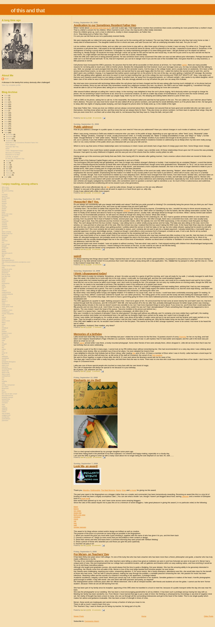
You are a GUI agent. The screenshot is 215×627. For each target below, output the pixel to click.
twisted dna (6, 399)
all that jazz (6, 198)
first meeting (157, 355)
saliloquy (5, 356)
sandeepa (5, 358)
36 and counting (7, 191)
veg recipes (6, 413)
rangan (4, 344)
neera (4, 317)
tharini (4, 392)
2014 (6, 119)
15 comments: (96, 610)
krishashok (5, 283)
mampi (4, 296)
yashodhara (6, 419)
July (7, 163)
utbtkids (4, 408)
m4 (3, 289)
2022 (6, 102)
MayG (4, 299)
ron (3, 351)
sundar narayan (80, 527)
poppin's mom (7, 333)
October (9, 138)
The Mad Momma (108, 490)
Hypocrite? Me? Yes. (86, 201)
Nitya (3, 322)
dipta (3, 239)
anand (4, 201)
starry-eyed (6, 374)
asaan (4, 208)
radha (4, 338)
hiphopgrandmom (8, 260)
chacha (4, 224)
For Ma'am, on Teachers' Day (91, 554)
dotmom (5, 240)
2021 (6, 104)
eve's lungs (6, 244)
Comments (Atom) (92, 621)
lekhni (4, 287)
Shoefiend (5, 363)
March (8, 171)
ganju (4, 249)
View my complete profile (11, 85)
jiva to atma (6, 274)
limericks (182, 337)
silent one (5, 365)
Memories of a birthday (88, 334)
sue (75, 523)
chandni (4, 226)
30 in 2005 (5, 189)
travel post (85, 498)
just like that (6, 276)
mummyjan (6, 312)
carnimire (5, 221)
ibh (3, 264)
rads (3, 340)
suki (3, 383)
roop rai (4, 353)
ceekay (4, 223)
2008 (6, 132)
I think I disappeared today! (90, 273)
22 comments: (96, 193)
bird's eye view (79, 515)
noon (3, 324)
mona (4, 308)
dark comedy (6, 232)
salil (75, 525)
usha (3, 406)
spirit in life (5, 372)
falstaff (4, 246)
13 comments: (97, 264)
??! (3, 192)
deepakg (5, 235)
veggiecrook (6, 415)
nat (75, 521)
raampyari (5, 337)
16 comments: (96, 249)
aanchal (4, 196)
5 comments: (96, 371)
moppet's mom (7, 310)
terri (3, 390)
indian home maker (8, 265)
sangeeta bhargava (8, 362)
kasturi (4, 278)
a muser (133, 490)
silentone (5, 367)
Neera (118, 490)
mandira (5, 297)
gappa (4, 251)
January (9, 175)
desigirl (4, 237)
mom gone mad (7, 306)
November (9, 136)
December (9, 134)
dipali (7, 79)
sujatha (4, 381)
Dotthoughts (95, 490)
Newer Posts (79, 616)
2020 (6, 106)
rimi (3, 346)
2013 (6, 121)
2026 (6, 95)
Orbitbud (5, 328)
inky (3, 267)
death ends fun (7, 233)
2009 (6, 130)
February (9, 173)
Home (144, 616)
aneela (4, 203)
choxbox (77, 517)
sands (4, 360)
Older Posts (208, 616)
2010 (6, 128)
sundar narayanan (8, 385)
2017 (6, 113)
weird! (77, 256)
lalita (3, 285)
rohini (4, 349)
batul (3, 212)
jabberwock (6, 271)
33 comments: (97, 118)
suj (3, 379)
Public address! (83, 126)
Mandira (86, 490)
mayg (76, 519)
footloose (5, 248)
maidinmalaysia (7, 294)
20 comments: (97, 457)
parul (3, 329)
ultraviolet (5, 401)
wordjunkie (5, 417)
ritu (3, 347)
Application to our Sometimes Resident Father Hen (105, 25)
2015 (6, 117)
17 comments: (97, 327)
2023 (6, 100)
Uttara (4, 411)
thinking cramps (7, 397)
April (7, 169)
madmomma (6, 292)
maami (4, 290)
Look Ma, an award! (86, 466)
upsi (3, 404)
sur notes (77, 511)
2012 (6, 124)
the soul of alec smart (9, 394)
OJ (3, 326)
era (3, 242)
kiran (3, 281)
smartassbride (7, 369)
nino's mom (6, 321)
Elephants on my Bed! (87, 380)
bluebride (5, 216)
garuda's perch (7, 253)
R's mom (5, 335)
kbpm (76, 507)
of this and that (28, 10)
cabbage (185, 496)
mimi (3, 303)
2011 (6, 126)
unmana (5, 402)
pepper (4, 331)
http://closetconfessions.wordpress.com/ (16, 262)
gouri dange (6, 258)
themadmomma (7, 395)
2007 (6, 177)
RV (3, 354)
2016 (6, 115)
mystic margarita (8, 313)
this (108, 187)
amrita (4, 200)
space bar (77, 513)
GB (3, 256)
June (8, 165)
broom (4, 219)
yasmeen (5, 420)
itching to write (7, 269)
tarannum (5, 388)
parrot (82, 343)
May (7, 167)
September (10, 140)
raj (3, 342)
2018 (6, 110)
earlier (184, 65)
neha (3, 319)
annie (4, 205)
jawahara (5, 273)
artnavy (4, 207)
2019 (6, 108)
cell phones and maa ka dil (100, 28)
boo (3, 217)
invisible (127, 211)
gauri (3, 255)
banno (76, 509)
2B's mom (5, 187)
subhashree (6, 376)
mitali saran (6, 305)
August (8, 160)
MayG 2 (4, 301)
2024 (6, 97)
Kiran (124, 490)
